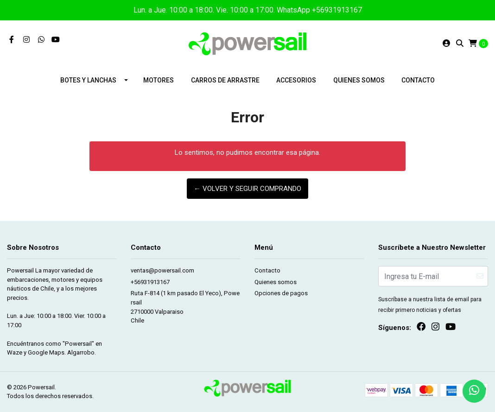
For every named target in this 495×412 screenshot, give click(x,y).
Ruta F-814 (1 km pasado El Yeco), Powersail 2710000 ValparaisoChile (185, 307)
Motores (158, 80)
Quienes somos (359, 80)
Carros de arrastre (225, 80)
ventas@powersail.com (162, 270)
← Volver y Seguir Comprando (247, 188)
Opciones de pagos (281, 293)
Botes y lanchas (88, 80)
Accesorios (296, 80)
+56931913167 (150, 282)
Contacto (418, 80)
